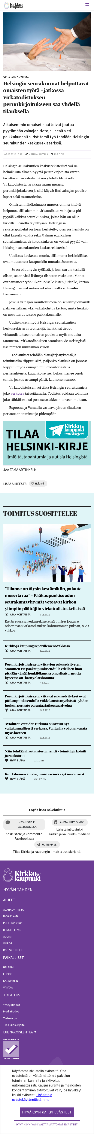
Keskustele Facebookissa (27, 824)
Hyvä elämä (11, 916)
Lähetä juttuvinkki (71, 822)
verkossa (17, 393)
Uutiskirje (49, 844)
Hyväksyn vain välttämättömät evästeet (47, 1124)
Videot (7, 943)
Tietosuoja (10, 1018)
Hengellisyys (12, 930)
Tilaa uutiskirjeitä (14, 1025)
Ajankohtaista (13, 909)
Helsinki (8, 967)
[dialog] (47, 1099)
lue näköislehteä (18, 1032)
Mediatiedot (11, 1011)
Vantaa (8, 987)
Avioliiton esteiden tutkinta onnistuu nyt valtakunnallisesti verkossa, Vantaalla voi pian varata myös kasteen (46, 728)
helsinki (39, 483)
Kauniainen (10, 981)
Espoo (7, 974)
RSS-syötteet (12, 950)
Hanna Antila (38, 154)
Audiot (8, 936)
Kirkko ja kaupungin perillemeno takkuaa (37, 646)
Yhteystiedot (11, 1005)
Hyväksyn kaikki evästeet (47, 1112)
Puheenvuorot (13, 923)
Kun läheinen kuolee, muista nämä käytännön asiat (44, 774)
